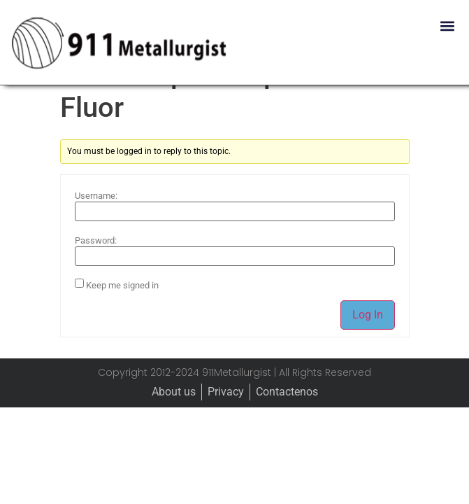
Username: (96, 229)
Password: (96, 274)
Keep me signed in (122, 318)
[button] (447, 25)
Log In (367, 347)
